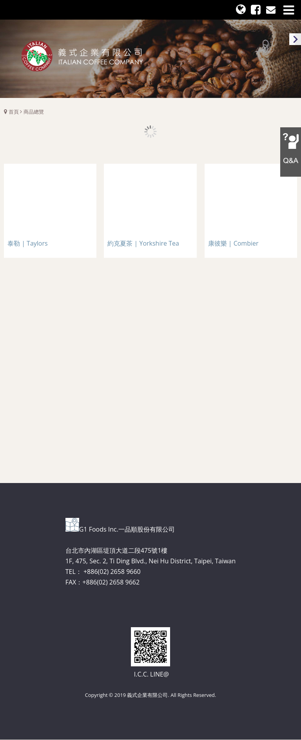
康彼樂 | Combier (233, 243)
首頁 (14, 111)
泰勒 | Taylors (27, 243)
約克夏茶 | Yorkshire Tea (143, 243)
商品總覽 (34, 111)
